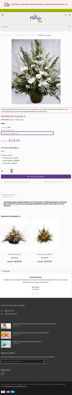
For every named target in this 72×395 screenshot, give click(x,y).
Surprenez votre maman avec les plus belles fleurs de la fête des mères (34, 324)
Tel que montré (6, 155)
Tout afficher (35, 289)
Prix (2, 151)
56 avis (11, 119)
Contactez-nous (5, 384)
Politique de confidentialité (58, 384)
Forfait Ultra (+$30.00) (9, 163)
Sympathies (9, 35)
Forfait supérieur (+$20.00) (10, 160)
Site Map (14, 384)
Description (8, 197)
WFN (9, 127)
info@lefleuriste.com (11, 314)
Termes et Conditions (42, 384)
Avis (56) (20, 197)
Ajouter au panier (36, 176)
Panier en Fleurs (14, 254)
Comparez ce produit (53, 182)
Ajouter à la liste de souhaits (17, 182)
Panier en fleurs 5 (44, 35)
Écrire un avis (19, 119)
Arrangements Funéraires (26, 35)
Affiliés (26, 384)
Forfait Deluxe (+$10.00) (9, 158)
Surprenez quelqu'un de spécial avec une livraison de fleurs (31, 332)
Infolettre (32, 384)
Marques (19, 384)
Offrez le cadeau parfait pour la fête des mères (27, 341)
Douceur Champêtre (44, 254)
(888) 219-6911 (9, 311)
